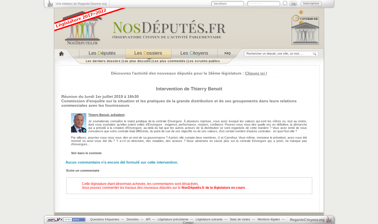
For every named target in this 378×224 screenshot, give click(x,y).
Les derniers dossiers (103, 61)
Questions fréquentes (104, 219)
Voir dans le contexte (86, 153)
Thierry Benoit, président (106, 114)
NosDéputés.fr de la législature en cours (213, 188)
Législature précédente (173, 219)
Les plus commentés (169, 61)
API (148, 219)
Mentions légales (269, 219)
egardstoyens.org (307, 220)
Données (133, 219)
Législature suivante (209, 219)
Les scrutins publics (204, 61)
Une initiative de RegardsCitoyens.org (81, 3)
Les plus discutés (137, 61)
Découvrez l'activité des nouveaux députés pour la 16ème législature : (189, 73)
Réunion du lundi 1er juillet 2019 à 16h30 (100, 96)
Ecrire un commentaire (82, 170)
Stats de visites (240, 219)
